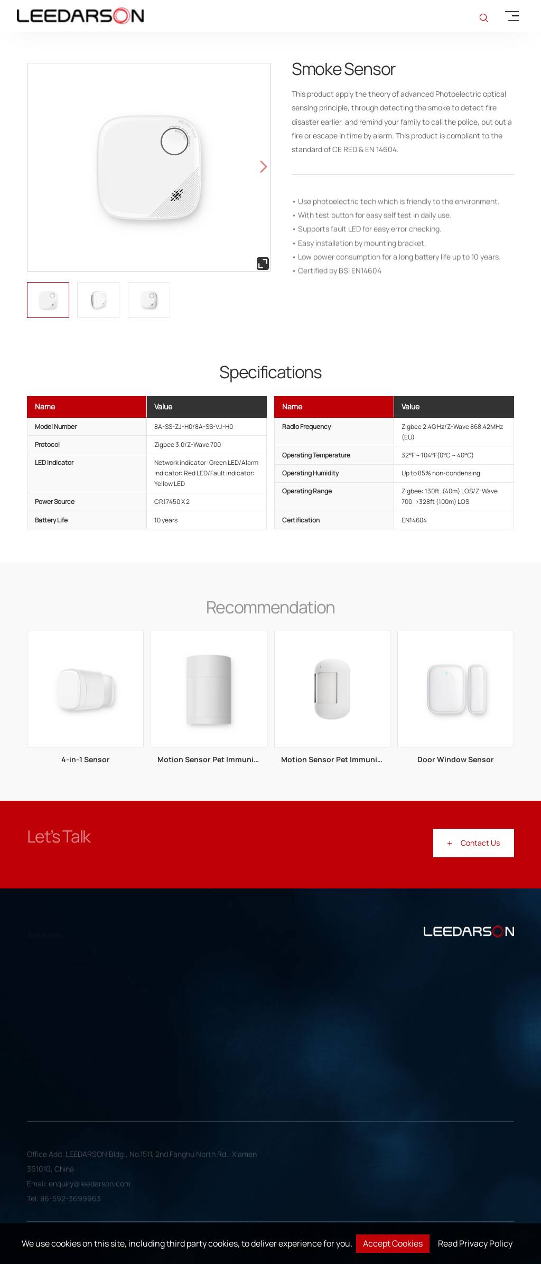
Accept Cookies (393, 1243)
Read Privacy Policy (475, 1243)
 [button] (263, 167)
